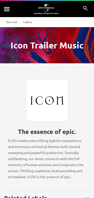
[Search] (7, 9)
